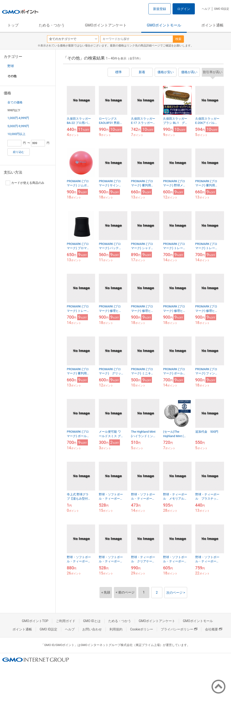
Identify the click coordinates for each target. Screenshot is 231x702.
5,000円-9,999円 (18, 126)
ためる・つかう (52, 25)
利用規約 (115, 629)
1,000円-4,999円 (18, 118)
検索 (178, 39)
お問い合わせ (92, 629)
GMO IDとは (92, 621)
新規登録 (159, 9)
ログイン (183, 9)
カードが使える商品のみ (25, 183)
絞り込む (18, 152)
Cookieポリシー (141, 629)
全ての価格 (14, 102)
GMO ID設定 (221, 8)
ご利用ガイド (65, 621)
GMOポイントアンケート (106, 25)
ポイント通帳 (212, 25)
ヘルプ (206, 8)
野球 (10, 66)
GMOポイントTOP (35, 621)
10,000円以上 (16, 134)
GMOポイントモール (164, 25)
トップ (13, 25)
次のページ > (175, 592)
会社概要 (213, 629)
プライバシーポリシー (179, 629)
